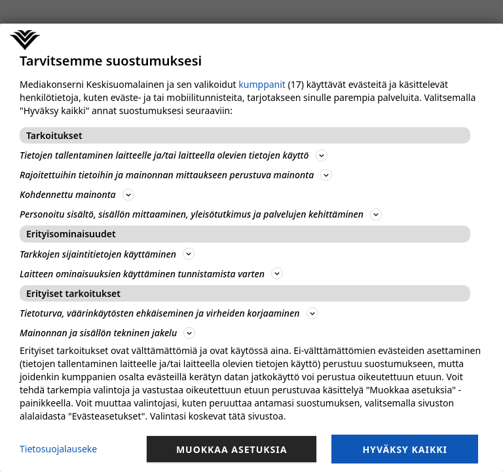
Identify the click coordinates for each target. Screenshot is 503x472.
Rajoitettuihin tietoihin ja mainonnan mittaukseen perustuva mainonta (176, 174)
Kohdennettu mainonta (77, 194)
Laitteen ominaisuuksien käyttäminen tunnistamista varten (151, 273)
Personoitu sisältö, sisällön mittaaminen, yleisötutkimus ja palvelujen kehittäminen (201, 214)
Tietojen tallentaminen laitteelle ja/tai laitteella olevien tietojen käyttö (173, 155)
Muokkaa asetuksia (232, 449)
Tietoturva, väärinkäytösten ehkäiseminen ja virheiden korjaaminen (169, 313)
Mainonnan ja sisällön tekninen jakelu (107, 332)
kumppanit (262, 84)
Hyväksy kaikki (404, 449)
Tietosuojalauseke (58, 448)
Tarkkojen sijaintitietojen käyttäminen (107, 254)
